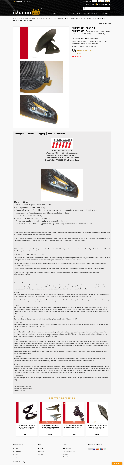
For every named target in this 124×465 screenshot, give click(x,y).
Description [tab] (19, 134)
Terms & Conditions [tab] (56, 134)
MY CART (100, 4)
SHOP (14, 18)
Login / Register (90, 4)
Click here (80, 54)
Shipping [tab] (41, 134)
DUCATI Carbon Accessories (44, 18)
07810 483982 (27, 1)
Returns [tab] (31, 134)
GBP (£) (94, 1)
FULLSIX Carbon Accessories (26, 18)
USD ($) (101, 1)
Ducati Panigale (59, 18)
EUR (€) (107, 1)
